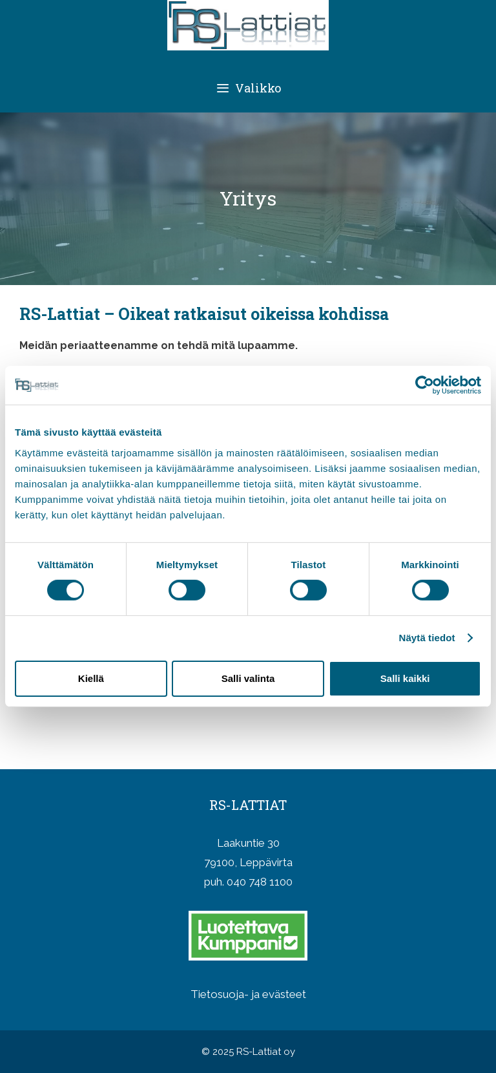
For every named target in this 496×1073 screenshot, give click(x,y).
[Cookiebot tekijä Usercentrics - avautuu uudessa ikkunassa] (424, 385)
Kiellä (91, 678)
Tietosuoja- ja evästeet (248, 994)
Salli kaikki (405, 678)
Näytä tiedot (427, 637)
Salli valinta (248, 678)
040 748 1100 (260, 881)
